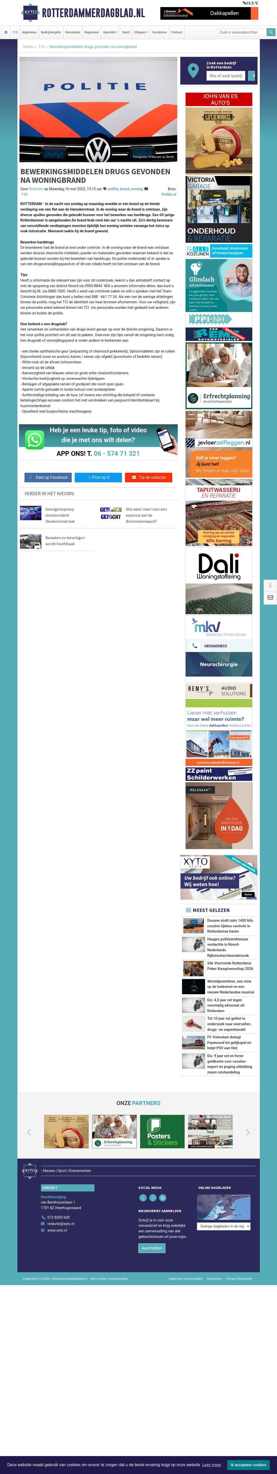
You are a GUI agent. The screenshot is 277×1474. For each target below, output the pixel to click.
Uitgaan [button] (139, 32)
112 (15, 32)
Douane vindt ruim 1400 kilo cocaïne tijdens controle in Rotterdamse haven (230, 926)
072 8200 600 (58, 1321)
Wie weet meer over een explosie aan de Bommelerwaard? (146, 515)
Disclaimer (214, 1383)
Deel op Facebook (48, 477)
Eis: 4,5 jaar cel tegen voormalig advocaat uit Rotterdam (225, 1005)
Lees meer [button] (211, 1465)
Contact (177, 32)
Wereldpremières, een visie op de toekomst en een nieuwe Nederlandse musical (230, 986)
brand (125, 189)
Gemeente (72, 32)
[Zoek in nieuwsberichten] (242, 32)
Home (28, 47)
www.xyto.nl (57, 1335)
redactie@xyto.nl (60, 1328)
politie (113, 189)
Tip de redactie (149, 477)
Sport (126, 32)
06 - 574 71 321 (117, 453)
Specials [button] (109, 32)
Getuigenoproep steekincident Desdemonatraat (60, 515)
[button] (23, 1244)
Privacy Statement (239, 1383)
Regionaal (91, 32)
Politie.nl (169, 194)
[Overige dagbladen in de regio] (223, 1311)
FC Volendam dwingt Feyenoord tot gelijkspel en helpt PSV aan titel (229, 1087)
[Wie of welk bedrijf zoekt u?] (226, 76)
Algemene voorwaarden (186, 1383)
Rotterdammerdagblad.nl (93, 12)
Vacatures (159, 32)
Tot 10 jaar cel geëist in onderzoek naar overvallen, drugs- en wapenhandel (229, 1046)
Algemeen (29, 32)
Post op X (98, 477)
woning (137, 189)
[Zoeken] (271, 32)
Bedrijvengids (51, 32)
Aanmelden (152, 1352)
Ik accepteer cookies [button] (248, 1465)
